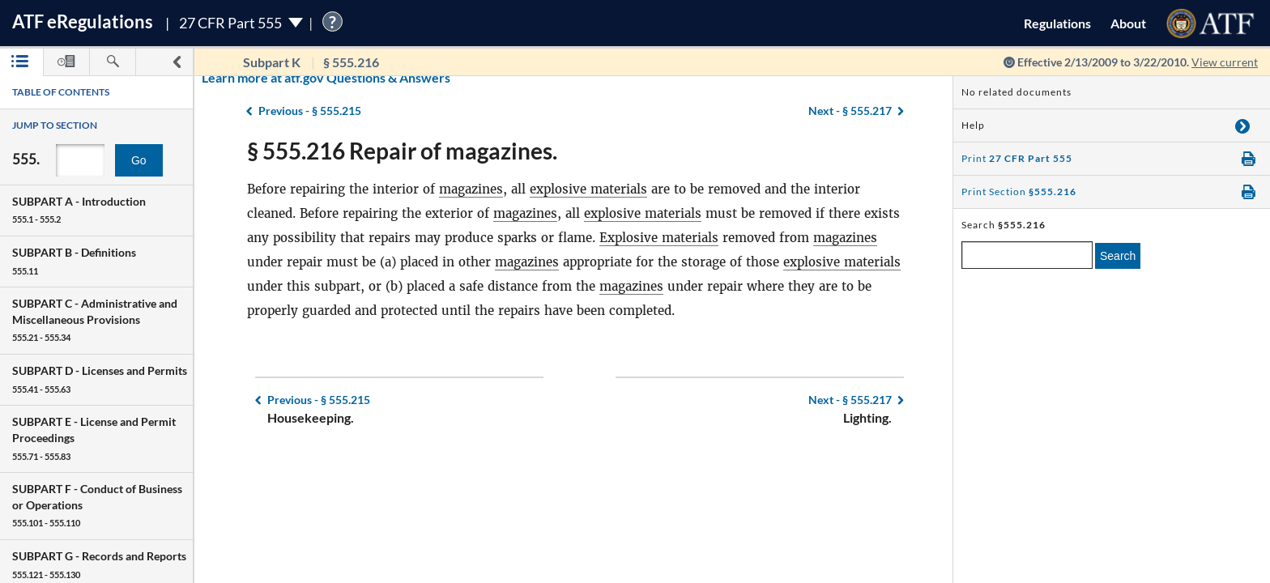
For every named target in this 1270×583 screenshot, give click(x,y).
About (1128, 23)
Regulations (1057, 23)
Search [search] (1118, 255)
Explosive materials (658, 237)
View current (1224, 62)
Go (139, 160)
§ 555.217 (850, 399)
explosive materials (588, 189)
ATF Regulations (82, 21)
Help (973, 125)
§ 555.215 (318, 399)
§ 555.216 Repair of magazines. (402, 150)
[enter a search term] (1027, 255)
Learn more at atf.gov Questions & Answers (225, 77)
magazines (471, 189)
